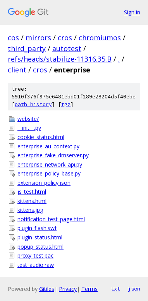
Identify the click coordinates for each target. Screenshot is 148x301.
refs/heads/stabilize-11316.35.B (60, 59)
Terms (89, 288)
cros (65, 37)
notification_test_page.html (51, 219)
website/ (28, 118)
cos (13, 37)
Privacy (68, 288)
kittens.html (31, 201)
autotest (66, 48)
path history (33, 104)
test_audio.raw (35, 264)
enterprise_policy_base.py (49, 173)
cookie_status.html (40, 137)
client (17, 69)
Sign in (132, 12)
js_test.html (31, 191)
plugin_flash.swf (37, 228)
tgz (66, 104)
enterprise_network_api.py (49, 164)
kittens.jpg (30, 209)
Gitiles (46, 288)
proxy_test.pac (35, 255)
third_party (27, 48)
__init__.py (29, 127)
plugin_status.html (39, 237)
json (134, 288)
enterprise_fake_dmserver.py (53, 155)
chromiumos (100, 37)
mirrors (38, 37)
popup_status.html (40, 246)
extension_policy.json (44, 182)
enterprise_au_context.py (48, 146)
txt (115, 288)
